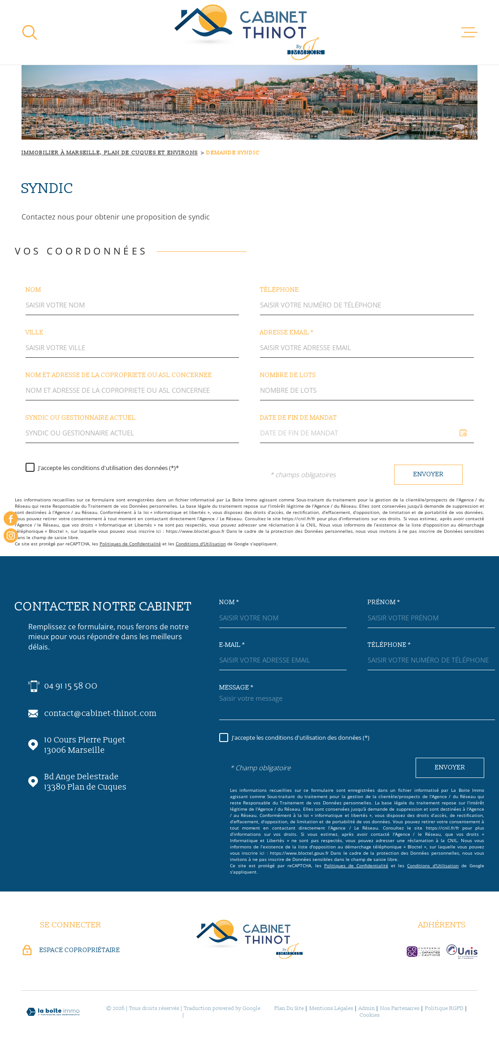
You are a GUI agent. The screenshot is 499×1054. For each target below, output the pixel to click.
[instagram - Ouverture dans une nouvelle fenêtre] (11, 535)
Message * (236, 688)
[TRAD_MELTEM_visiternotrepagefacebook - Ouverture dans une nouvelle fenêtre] (11, 518)
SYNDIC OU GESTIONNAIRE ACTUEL (81, 418)
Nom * (229, 602)
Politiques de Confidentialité (130, 543)
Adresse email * (286, 332)
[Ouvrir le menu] (469, 32)
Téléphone (279, 290)
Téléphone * (389, 645)
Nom (33, 290)
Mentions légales (331, 1008)
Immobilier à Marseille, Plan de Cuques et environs (110, 152)
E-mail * (232, 645)
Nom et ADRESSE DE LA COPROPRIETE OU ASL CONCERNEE (119, 375)
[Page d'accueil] (249, 32)
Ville (34, 332)
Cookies (370, 1015)
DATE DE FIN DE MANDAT (298, 418)
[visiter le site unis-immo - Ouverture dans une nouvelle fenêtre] (462, 951)
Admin (367, 1008)
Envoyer (428, 474)
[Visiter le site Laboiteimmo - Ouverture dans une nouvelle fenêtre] (53, 1012)
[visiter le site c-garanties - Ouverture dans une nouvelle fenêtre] (423, 951)
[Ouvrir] (30, 32)
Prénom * (384, 602)
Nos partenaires (400, 1008)
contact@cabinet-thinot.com (100, 713)
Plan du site (289, 1008)
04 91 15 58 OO (71, 686)
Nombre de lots (288, 375)
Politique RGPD (444, 1008)
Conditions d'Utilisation (201, 543)
